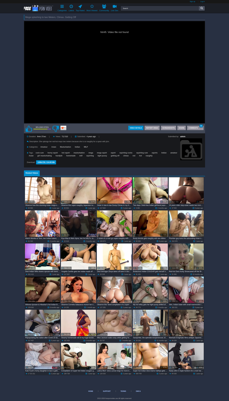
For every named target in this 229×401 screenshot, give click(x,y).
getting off (115, 156)
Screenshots (168, 128)
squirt (113, 153)
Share (181, 128)
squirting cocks (125, 153)
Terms (123, 391)
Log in (202, 1)
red (134, 156)
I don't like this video (55, 129)
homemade (70, 156)
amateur (173, 153)
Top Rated (80, 8)
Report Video (152, 128)
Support (107, 391)
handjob (58, 156)
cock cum (40, 153)
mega (91, 153)
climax (126, 156)
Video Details (136, 128)
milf (80, 156)
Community (104, 8)
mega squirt (102, 153)
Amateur (44, 147)
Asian (53, 147)
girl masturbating (44, 156)
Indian (77, 147)
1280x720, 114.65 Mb (46, 162)
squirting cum (142, 153)
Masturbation (65, 147)
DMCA (138, 391)
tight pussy (102, 156)
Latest (71, 8)
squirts (155, 153)
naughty (149, 156)
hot (140, 156)
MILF (86, 147)
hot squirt (66, 153)
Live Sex (114, 8)
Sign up (192, 1)
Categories (62, 8)
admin (182, 137)
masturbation (79, 153)
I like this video (28, 129)
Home (90, 391)
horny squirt (53, 153)
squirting (90, 156)
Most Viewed (91, 8)
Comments (196, 127)
